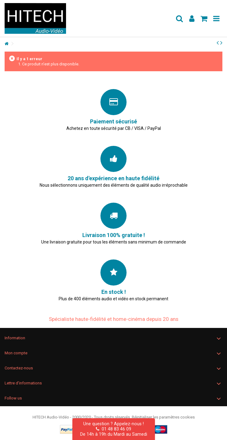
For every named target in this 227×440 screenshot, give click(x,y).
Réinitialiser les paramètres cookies (163, 417)
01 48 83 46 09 (113, 428)
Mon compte (16, 353)
